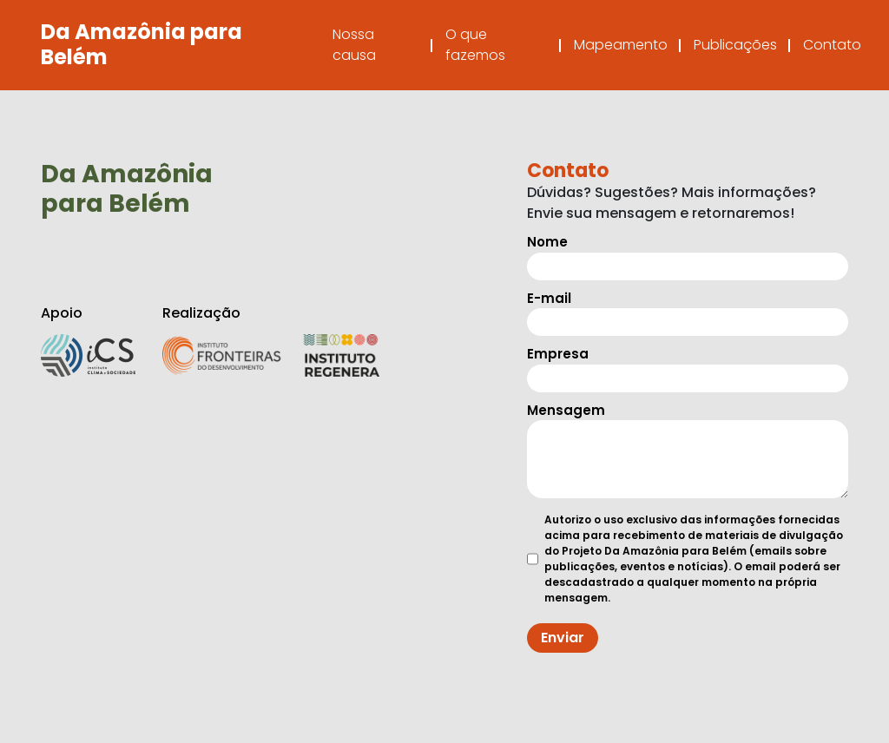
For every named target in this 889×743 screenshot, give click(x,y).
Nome (687, 254)
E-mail (687, 310)
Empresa (687, 366)
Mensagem (687, 450)
